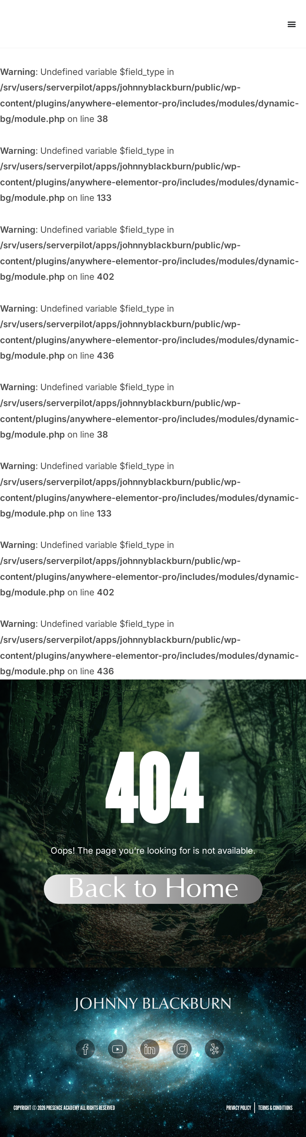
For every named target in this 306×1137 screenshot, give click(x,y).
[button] (291, 24)
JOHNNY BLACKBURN (153, 1003)
